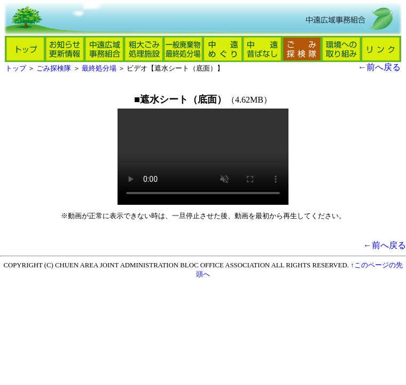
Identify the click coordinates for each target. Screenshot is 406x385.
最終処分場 (99, 68)
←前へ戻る (379, 67)
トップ (15, 68)
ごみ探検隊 (53, 68)
